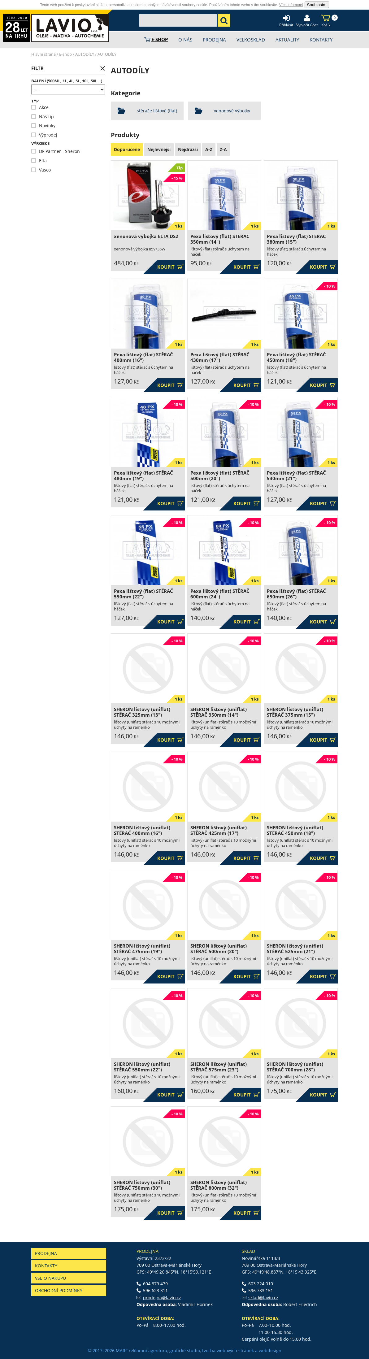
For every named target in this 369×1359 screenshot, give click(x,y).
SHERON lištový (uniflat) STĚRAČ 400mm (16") (142, 830)
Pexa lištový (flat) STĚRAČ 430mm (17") (220, 357)
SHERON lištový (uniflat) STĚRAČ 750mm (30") (142, 1185)
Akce (40, 107)
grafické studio (184, 1350)
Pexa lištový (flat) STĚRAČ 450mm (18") (296, 357)
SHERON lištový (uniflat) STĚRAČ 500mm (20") (218, 949)
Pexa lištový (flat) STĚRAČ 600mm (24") (220, 594)
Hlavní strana (43, 54)
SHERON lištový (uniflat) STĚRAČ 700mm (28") (295, 1067)
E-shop (65, 54)
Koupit (170, 267)
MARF (122, 1350)
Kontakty (46, 1266)
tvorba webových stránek (228, 1350)
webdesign (270, 1350)
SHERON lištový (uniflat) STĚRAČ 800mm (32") (218, 1185)
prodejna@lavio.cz (162, 1297)
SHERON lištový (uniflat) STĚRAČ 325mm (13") (142, 712)
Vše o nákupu (50, 1278)
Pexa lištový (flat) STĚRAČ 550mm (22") (143, 594)
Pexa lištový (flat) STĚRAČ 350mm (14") (220, 239)
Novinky (43, 125)
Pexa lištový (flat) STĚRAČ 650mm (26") (296, 594)
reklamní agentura (148, 1350)
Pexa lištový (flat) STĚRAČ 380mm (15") (296, 239)
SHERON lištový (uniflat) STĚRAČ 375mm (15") (295, 712)
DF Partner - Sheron (55, 151)
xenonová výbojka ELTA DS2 (146, 236)
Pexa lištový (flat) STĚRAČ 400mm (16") (143, 357)
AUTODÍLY (84, 54)
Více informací (291, 5)
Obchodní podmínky (58, 1290)
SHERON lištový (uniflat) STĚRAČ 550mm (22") (142, 1067)
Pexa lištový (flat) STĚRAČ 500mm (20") (220, 476)
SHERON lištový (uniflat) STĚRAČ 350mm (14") (218, 712)
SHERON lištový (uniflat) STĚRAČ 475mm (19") (142, 949)
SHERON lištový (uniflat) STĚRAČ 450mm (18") (295, 830)
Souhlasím (317, 4)
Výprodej (44, 135)
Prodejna (46, 1253)
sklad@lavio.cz (263, 1297)
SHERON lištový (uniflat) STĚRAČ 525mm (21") (295, 949)
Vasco (41, 170)
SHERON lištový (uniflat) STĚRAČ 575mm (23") (218, 1067)
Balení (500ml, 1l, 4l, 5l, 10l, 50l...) (66, 81)
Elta (39, 160)
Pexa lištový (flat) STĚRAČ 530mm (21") (296, 476)
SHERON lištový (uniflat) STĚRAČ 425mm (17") (218, 830)
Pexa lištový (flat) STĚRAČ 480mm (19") (143, 476)
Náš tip (42, 116)
